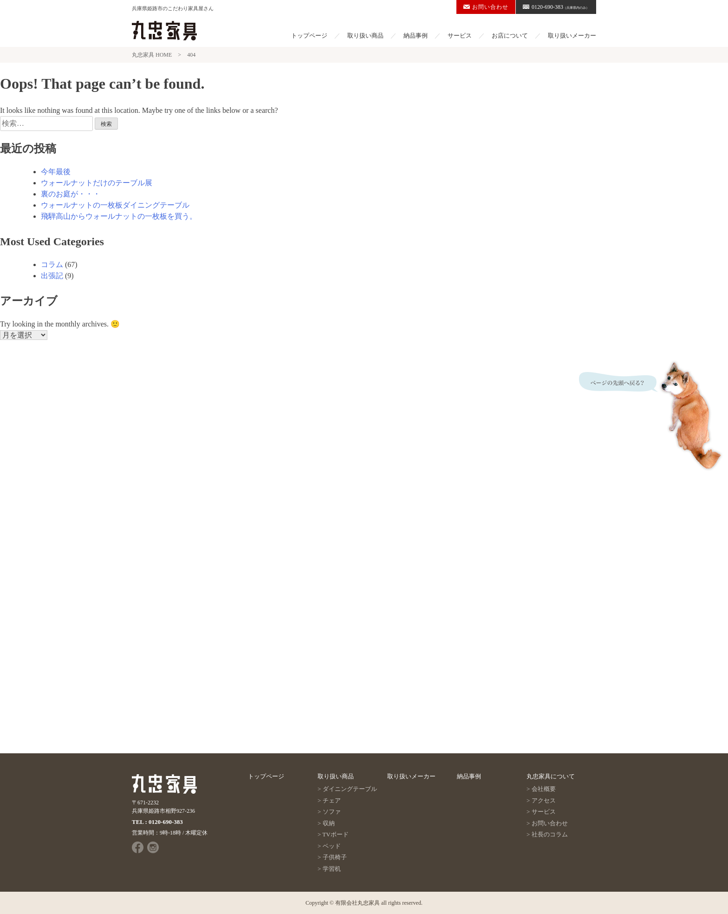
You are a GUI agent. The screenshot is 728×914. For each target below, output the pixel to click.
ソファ (332, 811)
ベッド (332, 845)
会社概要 (544, 788)
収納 (329, 823)
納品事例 (415, 35)
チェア (332, 800)
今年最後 (56, 172)
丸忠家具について (550, 776)
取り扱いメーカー (572, 35)
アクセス (544, 800)
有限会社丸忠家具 (357, 903)
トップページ (309, 35)
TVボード (335, 834)
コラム (52, 264)
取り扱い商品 (365, 35)
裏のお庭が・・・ (70, 194)
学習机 (332, 868)
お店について (510, 35)
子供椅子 (335, 857)
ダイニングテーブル (350, 788)
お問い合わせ (485, 7)
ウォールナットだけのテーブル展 (96, 183)
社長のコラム (550, 834)
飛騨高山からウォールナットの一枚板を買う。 (119, 216)
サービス (460, 35)
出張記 (52, 276)
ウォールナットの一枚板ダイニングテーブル (115, 205)
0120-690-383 (556, 7)
